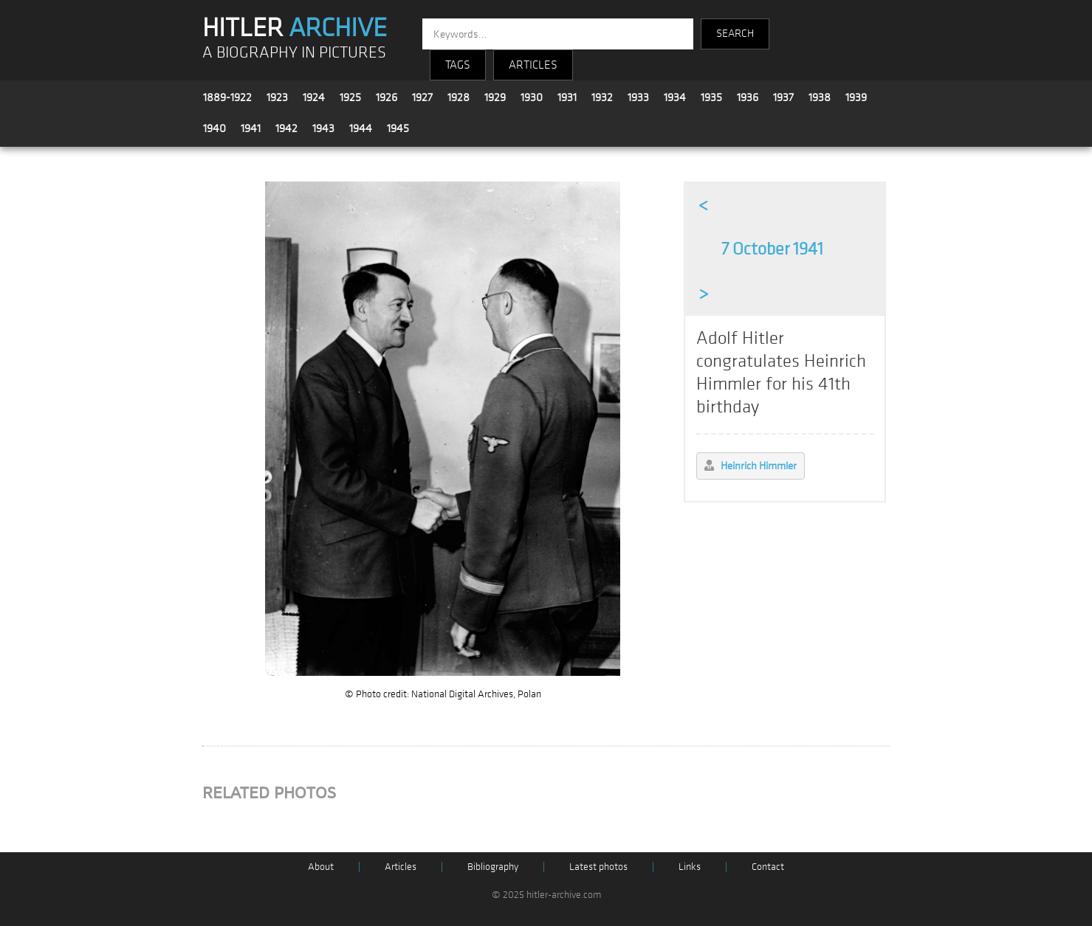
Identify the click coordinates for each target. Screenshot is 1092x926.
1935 (711, 97)
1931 (567, 97)
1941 (251, 128)
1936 (747, 97)
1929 (495, 97)
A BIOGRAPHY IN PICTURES (294, 53)
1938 (819, 97)
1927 (422, 97)
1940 (214, 128)
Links (690, 867)
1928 (458, 97)
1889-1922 (227, 97)
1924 (314, 97)
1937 (783, 97)
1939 (856, 97)
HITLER (294, 28)
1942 (286, 128)
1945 (398, 128)
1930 (532, 97)
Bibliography (492, 867)
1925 (350, 97)
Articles (400, 867)
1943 (323, 128)
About (321, 867)
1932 (602, 97)
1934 (675, 97)
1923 (277, 97)
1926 (386, 97)
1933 (638, 97)
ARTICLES (533, 65)
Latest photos (598, 867)
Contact (768, 867)
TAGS (457, 65)
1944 (360, 128)
